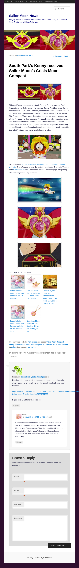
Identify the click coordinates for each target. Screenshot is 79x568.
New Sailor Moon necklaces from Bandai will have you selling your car (33, 326)
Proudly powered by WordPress (39, 558)
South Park (47, 344)
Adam (13, 347)
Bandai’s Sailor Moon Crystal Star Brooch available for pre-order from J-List (17, 326)
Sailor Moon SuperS (34, 344)
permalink (32, 347)
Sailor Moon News (51, 1)
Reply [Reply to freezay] (16, 405)
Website (17, 504)
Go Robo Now (19, 170)
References (32, 342)
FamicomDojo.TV (21, 1)
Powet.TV (8, 1)
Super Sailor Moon (60, 344)
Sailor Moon (20, 344)
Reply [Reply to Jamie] (19, 442)
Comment (18, 518)
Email (19, 491)
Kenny (11, 344)
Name (19, 477)
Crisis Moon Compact (55, 342)
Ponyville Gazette (36, 1)
